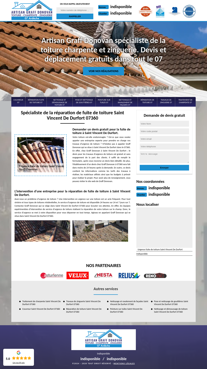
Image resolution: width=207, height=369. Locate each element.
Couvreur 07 (18, 101)
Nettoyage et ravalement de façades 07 (125, 102)
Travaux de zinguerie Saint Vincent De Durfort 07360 (83, 303)
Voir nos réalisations (103, 71)
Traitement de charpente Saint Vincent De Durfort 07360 (41, 303)
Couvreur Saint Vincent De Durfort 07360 (41, 309)
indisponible (121, 6)
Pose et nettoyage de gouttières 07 (84, 101)
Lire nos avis (19, 363)
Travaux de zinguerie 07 (166, 101)
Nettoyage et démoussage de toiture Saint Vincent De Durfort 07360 (171, 310)
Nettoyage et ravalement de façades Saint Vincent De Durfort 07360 (129, 303)
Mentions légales (124, 363)
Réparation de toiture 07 (147, 101)
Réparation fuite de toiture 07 (36, 101)
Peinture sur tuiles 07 (104, 101)
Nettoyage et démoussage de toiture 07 (59, 102)
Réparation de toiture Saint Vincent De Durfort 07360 (84, 310)
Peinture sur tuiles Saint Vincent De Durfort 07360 (126, 310)
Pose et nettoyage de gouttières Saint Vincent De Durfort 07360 (171, 303)
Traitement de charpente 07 (185, 101)
